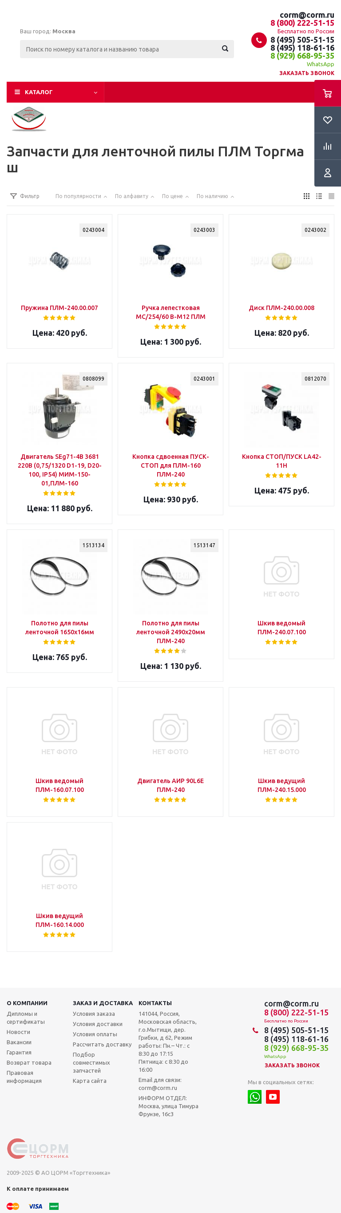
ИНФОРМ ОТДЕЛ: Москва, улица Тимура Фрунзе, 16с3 (168, 1106)
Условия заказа (94, 1013)
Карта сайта (90, 1081)
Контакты (155, 1003)
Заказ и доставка (103, 1003)
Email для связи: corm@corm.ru (160, 1084)
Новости (18, 1032)
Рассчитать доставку (102, 1044)
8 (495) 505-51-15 (302, 40)
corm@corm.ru (307, 15)
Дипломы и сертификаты (26, 1017)
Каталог (39, 92)
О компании (27, 1003)
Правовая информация (24, 1077)
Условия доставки (98, 1024)
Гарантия (19, 1052)
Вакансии (19, 1042)
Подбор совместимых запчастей (91, 1062)
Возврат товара (29, 1062)
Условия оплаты (95, 1034)
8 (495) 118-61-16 (302, 48)
